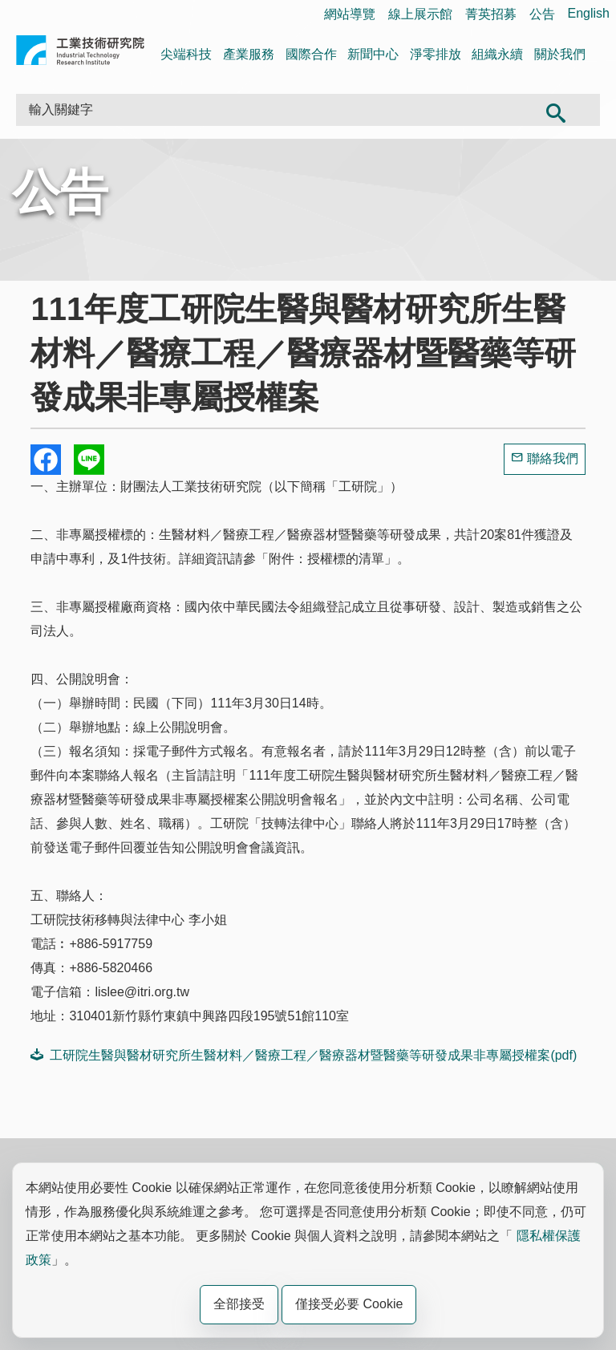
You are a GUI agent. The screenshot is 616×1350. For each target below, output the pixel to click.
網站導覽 (349, 14)
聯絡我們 (552, 458)
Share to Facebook (45, 459)
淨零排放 (435, 54)
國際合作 (311, 54)
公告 (542, 14)
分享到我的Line (89, 459)
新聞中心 (373, 54)
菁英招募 (491, 14)
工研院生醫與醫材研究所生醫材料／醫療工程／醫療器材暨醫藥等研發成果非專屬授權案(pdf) (303, 1055)
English (589, 13)
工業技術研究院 (80, 53)
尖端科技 (186, 54)
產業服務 (248, 54)
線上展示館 (420, 14)
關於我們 (560, 54)
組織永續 (497, 54)
